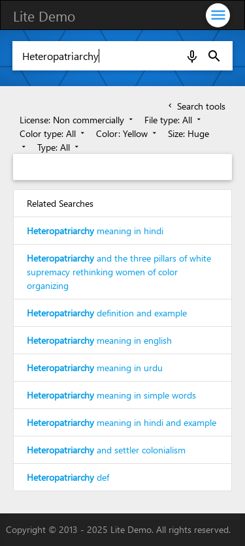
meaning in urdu (95, 367)
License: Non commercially (77, 120)
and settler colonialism (106, 450)
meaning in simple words (111, 395)
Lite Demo (44, 15)
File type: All (173, 120)
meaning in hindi (95, 230)
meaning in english (99, 340)
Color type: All (53, 133)
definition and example (107, 313)
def (68, 477)
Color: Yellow (127, 133)
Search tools (195, 106)
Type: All (59, 147)
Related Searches (60, 203)
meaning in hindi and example (121, 422)
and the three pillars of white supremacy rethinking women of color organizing (119, 272)
